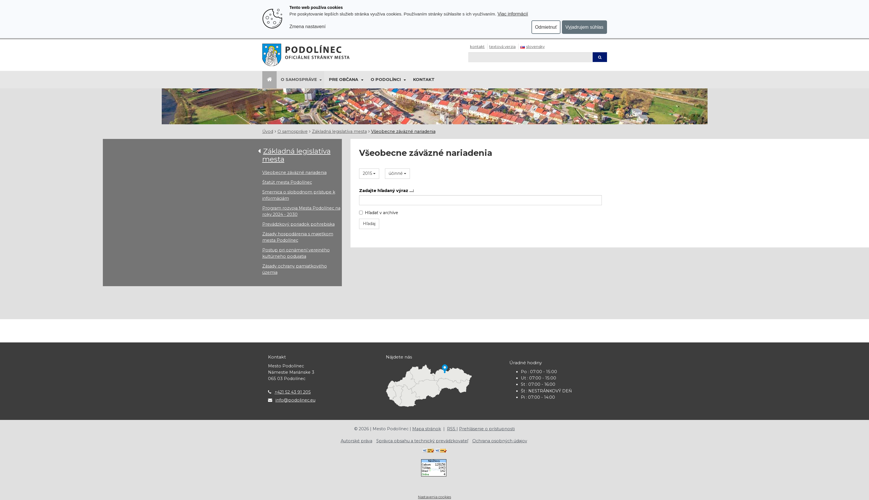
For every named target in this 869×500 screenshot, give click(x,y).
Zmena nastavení (308, 26)
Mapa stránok (426, 428)
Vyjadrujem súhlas (584, 27)
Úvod (267, 131)
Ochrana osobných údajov (499, 440)
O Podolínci (386, 79)
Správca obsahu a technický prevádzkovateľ (422, 440)
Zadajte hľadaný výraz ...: (386, 190)
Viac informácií (513, 13)
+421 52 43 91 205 (293, 392)
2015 (369, 173)
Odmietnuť (546, 27)
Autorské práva (356, 440)
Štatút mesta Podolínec (287, 182)
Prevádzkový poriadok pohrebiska (298, 224)
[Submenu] (320, 79)
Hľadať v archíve (378, 212)
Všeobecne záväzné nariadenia (403, 131)
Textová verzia (502, 46)
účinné (397, 173)
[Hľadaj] (530, 57)
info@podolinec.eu (295, 400)
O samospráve (299, 79)
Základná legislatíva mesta (339, 131)
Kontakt (477, 46)
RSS (451, 428)
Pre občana (343, 79)
